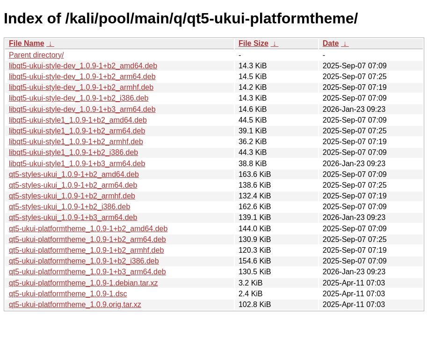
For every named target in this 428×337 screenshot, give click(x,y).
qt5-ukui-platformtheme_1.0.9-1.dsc (68, 294)
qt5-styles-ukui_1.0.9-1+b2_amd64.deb (74, 174)
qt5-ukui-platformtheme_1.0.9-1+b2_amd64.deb (88, 229)
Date (331, 43)
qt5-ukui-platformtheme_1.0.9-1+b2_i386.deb (84, 261)
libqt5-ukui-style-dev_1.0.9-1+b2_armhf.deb (81, 87)
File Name (26, 43)
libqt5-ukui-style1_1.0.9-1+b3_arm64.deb (77, 164)
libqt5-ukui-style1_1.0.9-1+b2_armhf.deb (76, 142)
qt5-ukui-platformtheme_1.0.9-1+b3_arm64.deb (87, 272)
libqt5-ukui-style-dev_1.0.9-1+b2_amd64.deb (83, 66)
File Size (253, 43)
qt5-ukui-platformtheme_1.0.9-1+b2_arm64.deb (87, 239)
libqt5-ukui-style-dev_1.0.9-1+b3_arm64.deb (82, 109)
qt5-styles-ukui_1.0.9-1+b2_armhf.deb (72, 196)
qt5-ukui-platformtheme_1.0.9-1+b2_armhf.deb (86, 250)
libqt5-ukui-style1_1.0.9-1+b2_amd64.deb (78, 120)
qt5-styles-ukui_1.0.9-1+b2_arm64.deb (73, 185)
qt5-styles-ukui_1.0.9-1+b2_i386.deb (69, 207)
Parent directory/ (36, 55)
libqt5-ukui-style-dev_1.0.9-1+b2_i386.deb (78, 98)
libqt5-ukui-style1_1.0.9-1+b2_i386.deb (73, 152)
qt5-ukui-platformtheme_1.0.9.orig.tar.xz (75, 304)
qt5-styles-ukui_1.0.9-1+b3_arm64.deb (73, 217)
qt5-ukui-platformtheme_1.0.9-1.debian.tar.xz (83, 283)
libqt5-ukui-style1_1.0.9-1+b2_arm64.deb (77, 131)
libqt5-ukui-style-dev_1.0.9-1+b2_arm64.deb (82, 77)
